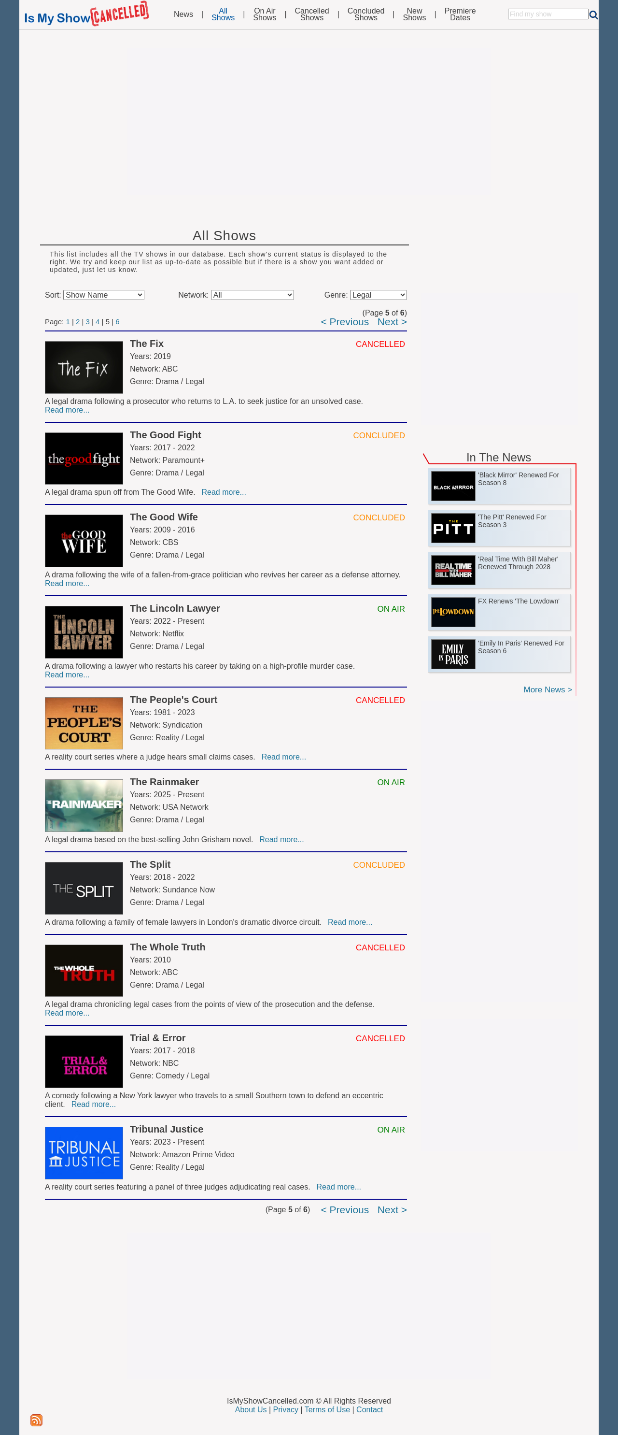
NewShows (414, 14)
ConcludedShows (366, 14)
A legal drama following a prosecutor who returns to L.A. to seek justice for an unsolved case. (205, 401)
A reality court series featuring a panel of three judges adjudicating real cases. (180, 1187)
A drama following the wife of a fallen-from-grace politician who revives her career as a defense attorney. (224, 575)
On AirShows (264, 14)
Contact (369, 1410)
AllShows (223, 14)
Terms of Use (327, 1410)
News (183, 14)
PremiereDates (460, 14)
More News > (547, 689)
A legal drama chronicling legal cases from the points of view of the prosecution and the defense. (211, 1004)
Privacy (285, 1410)
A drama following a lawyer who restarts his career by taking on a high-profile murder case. (201, 666)
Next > (392, 321)
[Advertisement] (309, 121)
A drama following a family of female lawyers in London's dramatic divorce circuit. (185, 922)
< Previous (345, 321)
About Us (251, 1410)
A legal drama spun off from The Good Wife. (122, 492)
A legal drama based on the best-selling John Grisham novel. (151, 839)
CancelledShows (312, 14)
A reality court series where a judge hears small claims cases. (152, 757)
